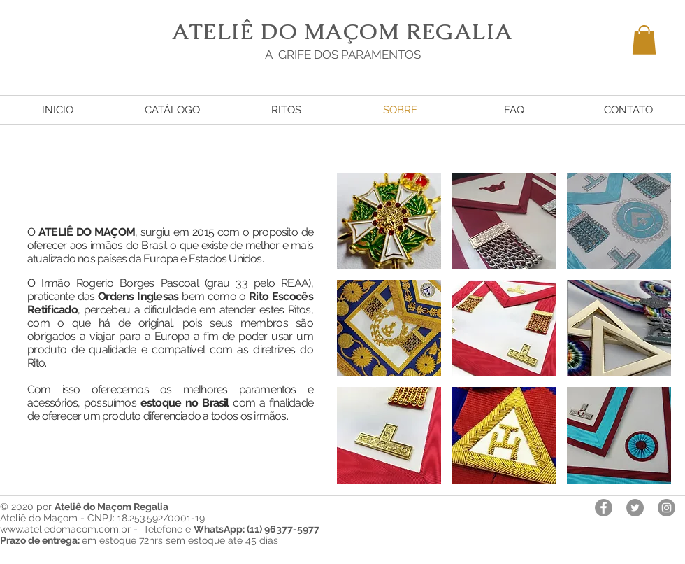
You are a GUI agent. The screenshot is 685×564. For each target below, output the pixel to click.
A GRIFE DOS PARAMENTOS (343, 55)
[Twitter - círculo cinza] (635, 507)
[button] (644, 40)
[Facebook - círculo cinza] (603, 507)
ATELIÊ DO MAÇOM (86, 232)
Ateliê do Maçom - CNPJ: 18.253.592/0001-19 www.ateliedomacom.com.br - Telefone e (159, 523)
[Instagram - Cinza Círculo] (666, 507)
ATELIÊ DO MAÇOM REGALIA (342, 31)
